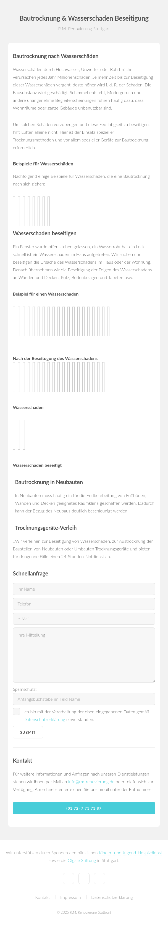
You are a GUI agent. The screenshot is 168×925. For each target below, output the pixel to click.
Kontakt (42, 897)
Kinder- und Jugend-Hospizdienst (130, 852)
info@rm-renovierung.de (91, 781)
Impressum (70, 897)
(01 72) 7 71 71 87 (83, 808)
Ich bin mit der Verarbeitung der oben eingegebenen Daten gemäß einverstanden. (86, 715)
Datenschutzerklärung (44, 719)
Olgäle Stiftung (82, 860)
